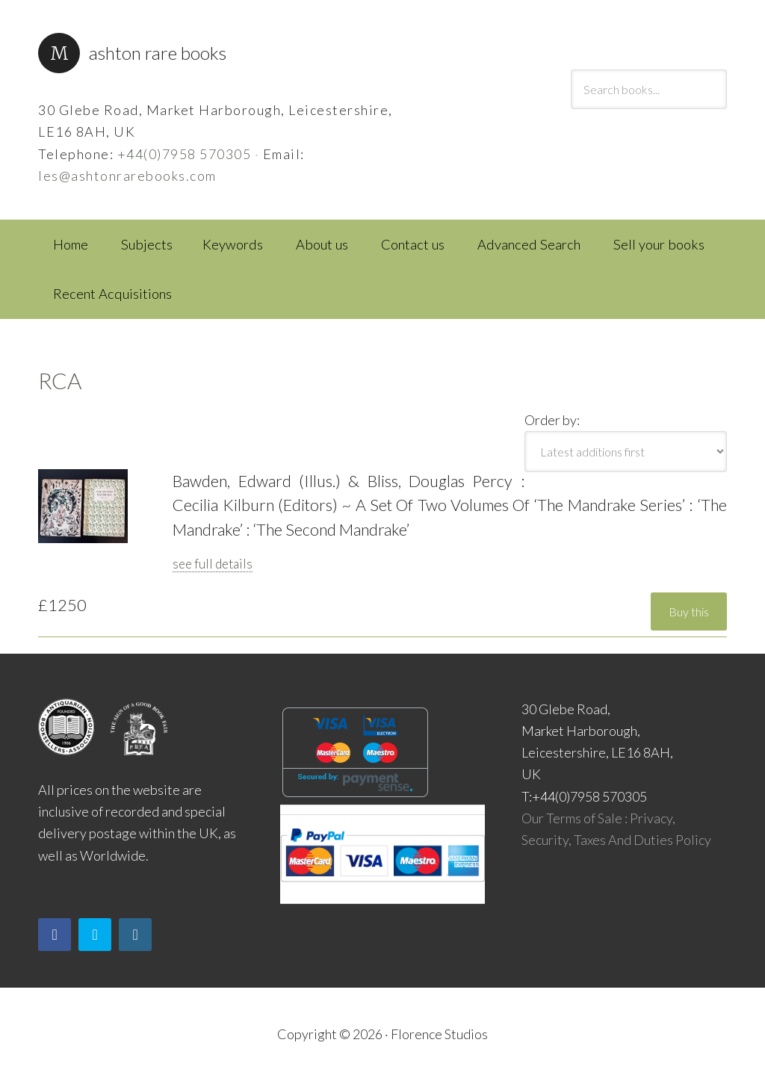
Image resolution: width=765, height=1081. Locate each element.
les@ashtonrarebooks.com (127, 175)
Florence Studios (439, 1034)
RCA (59, 380)
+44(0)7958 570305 (184, 154)
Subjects (147, 244)
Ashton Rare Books (157, 53)
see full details (213, 564)
